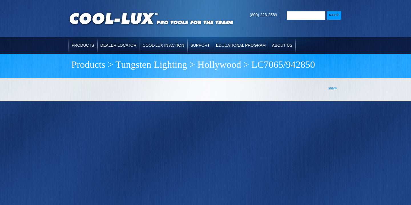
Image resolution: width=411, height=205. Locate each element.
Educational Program (241, 45)
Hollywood (219, 64)
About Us (282, 45)
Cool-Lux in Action (163, 45)
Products (83, 45)
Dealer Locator (118, 45)
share (332, 88)
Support (199, 45)
